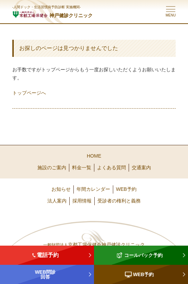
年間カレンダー (93, 189)
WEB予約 (126, 189)
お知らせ (61, 189)
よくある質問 (111, 167)
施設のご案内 (51, 167)
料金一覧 (81, 167)
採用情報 (82, 200)
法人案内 (57, 200)
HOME (94, 156)
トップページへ (29, 93)
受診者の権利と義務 (119, 200)
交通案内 (141, 167)
